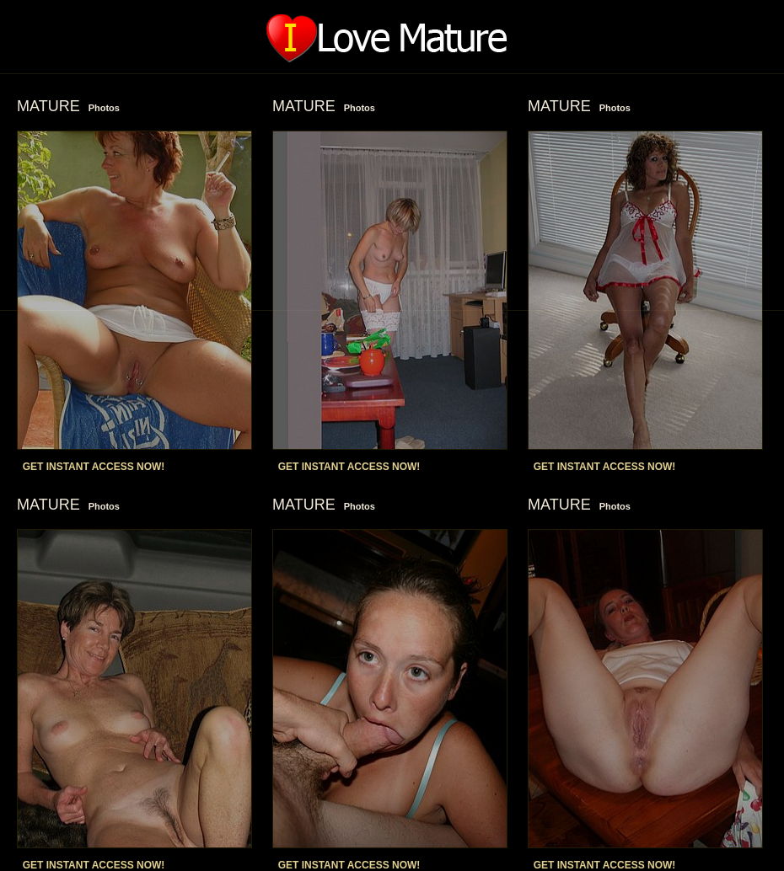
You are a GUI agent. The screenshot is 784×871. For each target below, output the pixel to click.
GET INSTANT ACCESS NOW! (94, 467)
